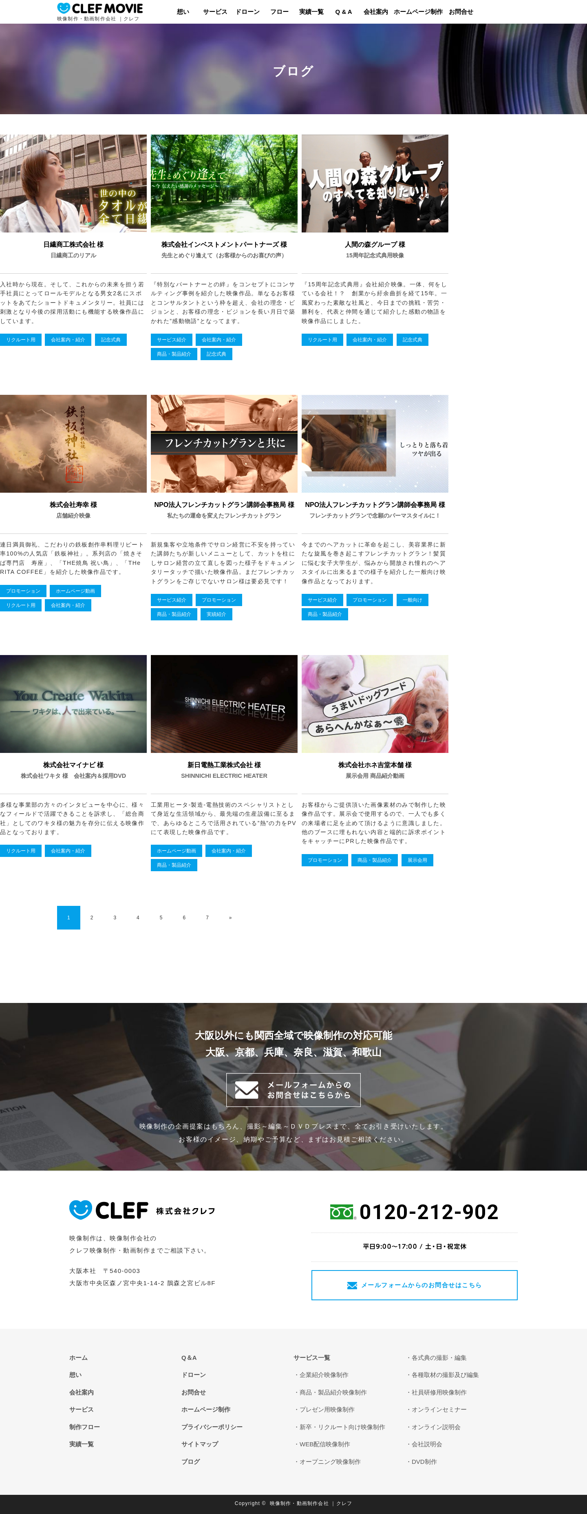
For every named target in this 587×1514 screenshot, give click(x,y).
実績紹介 (216, 614)
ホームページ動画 (75, 591)
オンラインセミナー (439, 1409)
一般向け (412, 600)
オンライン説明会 (436, 1426)
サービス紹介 (171, 340)
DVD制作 (424, 1461)
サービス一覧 (312, 1357)
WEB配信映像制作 (325, 1444)
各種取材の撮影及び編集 (445, 1374)
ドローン (247, 11)
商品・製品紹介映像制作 (333, 1392)
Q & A (343, 11)
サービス (215, 11)
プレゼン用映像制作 (327, 1409)
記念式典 (111, 340)
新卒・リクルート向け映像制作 (342, 1426)
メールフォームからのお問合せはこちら (421, 1285)
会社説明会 (427, 1444)
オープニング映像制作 (330, 1461)
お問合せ (461, 11)
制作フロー (84, 1426)
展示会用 (417, 860)
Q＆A (189, 1357)
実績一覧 (311, 11)
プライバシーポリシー (212, 1426)
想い (183, 11)
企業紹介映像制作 (324, 1374)
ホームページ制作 (418, 11)
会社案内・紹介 (68, 340)
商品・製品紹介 (174, 354)
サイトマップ (199, 1444)
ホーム (78, 1357)
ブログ (190, 1461)
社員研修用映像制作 (439, 1392)
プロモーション (23, 591)
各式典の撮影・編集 (439, 1357)
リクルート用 (20, 340)
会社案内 (376, 11)
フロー (279, 11)
